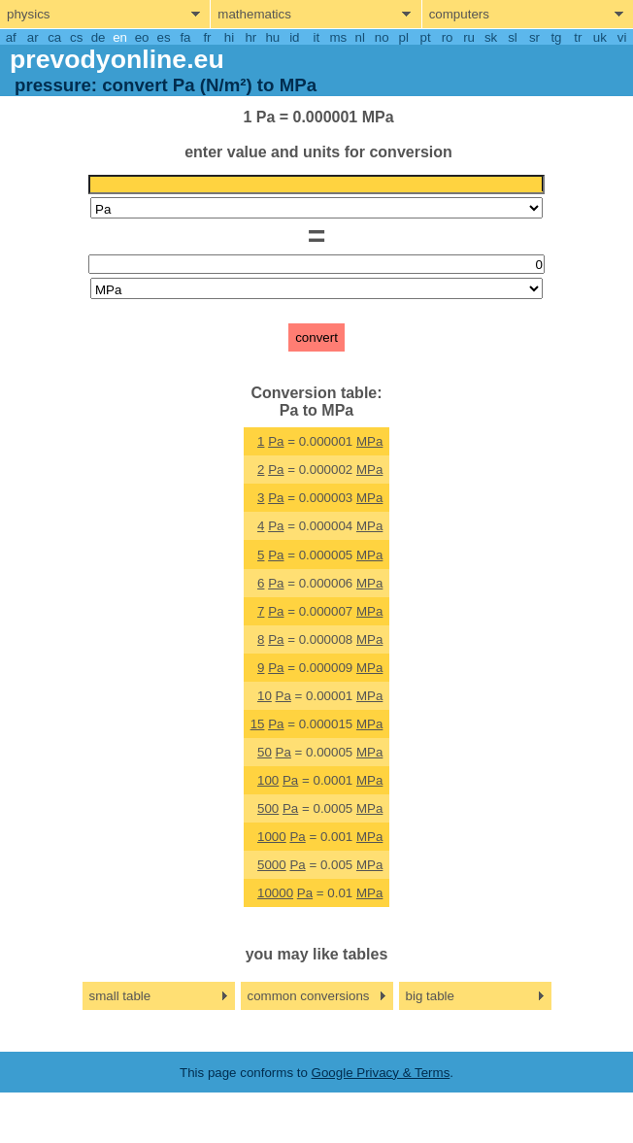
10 (264, 696)
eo (142, 37)
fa (185, 37)
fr (207, 37)
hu (272, 37)
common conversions (309, 996)
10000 (275, 893)
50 (264, 752)
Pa (275, 441)
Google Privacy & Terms (381, 1072)
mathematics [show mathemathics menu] (254, 14)
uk (600, 37)
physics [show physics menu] (28, 14)
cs (76, 37)
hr (250, 37)
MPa (369, 441)
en (120, 37)
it (316, 37)
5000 (271, 864)
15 (257, 724)
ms (338, 37)
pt (425, 37)
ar (33, 37)
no (382, 37)
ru (469, 37)
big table (430, 996)
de (98, 37)
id (294, 37)
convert (316, 337)
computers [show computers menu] (459, 14)
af (11, 37)
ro (447, 37)
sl (512, 37)
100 (268, 780)
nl (360, 37)
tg (555, 37)
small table (120, 996)
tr (578, 37)
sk (490, 37)
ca (54, 37)
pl (403, 37)
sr (534, 37)
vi (622, 37)
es (163, 37)
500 (268, 808)
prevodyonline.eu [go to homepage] (117, 59)
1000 (271, 836)
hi (229, 37)
